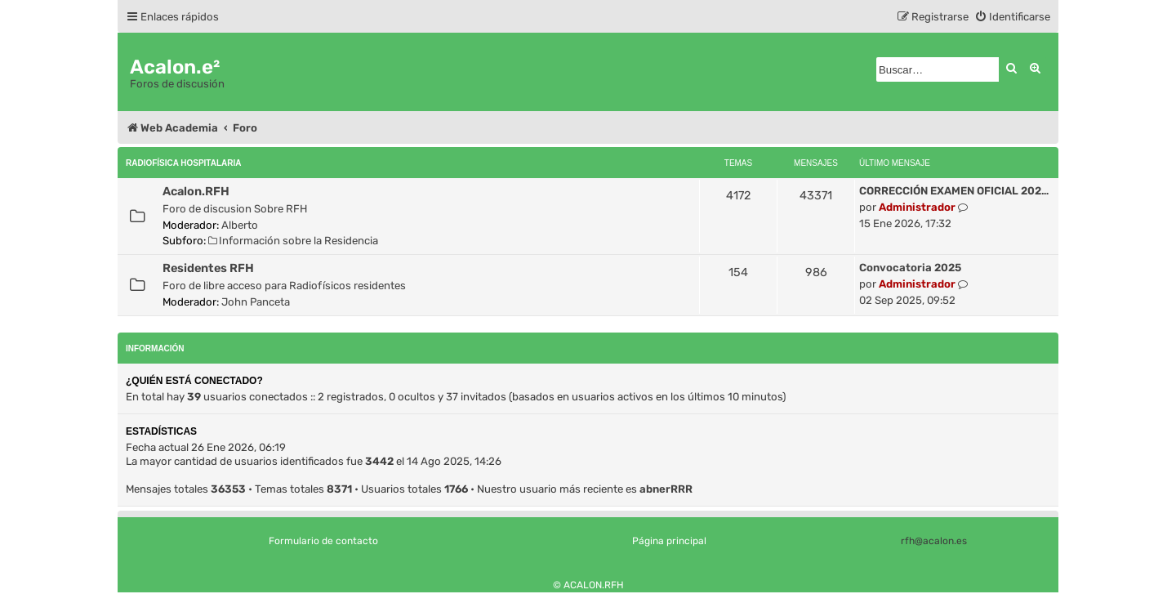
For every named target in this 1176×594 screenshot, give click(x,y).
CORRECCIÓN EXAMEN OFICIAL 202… (954, 191)
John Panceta (255, 302)
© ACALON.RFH (588, 585)
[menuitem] (1012, 17)
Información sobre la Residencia (293, 240)
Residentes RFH (208, 268)
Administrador (917, 207)
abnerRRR (666, 489)
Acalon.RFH (196, 191)
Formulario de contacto (323, 541)
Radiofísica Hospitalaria (183, 163)
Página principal (669, 541)
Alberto (239, 225)
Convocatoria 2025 (910, 267)
